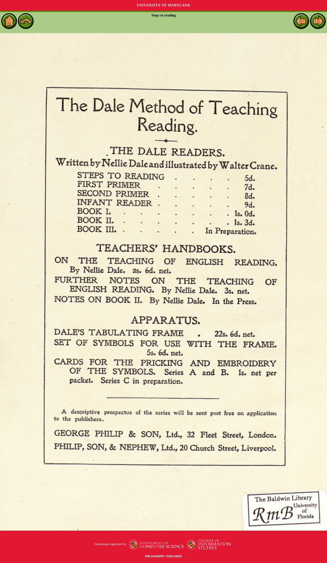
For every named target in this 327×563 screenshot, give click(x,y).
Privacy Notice (174, 556)
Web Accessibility (154, 556)
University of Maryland (163, 5)
